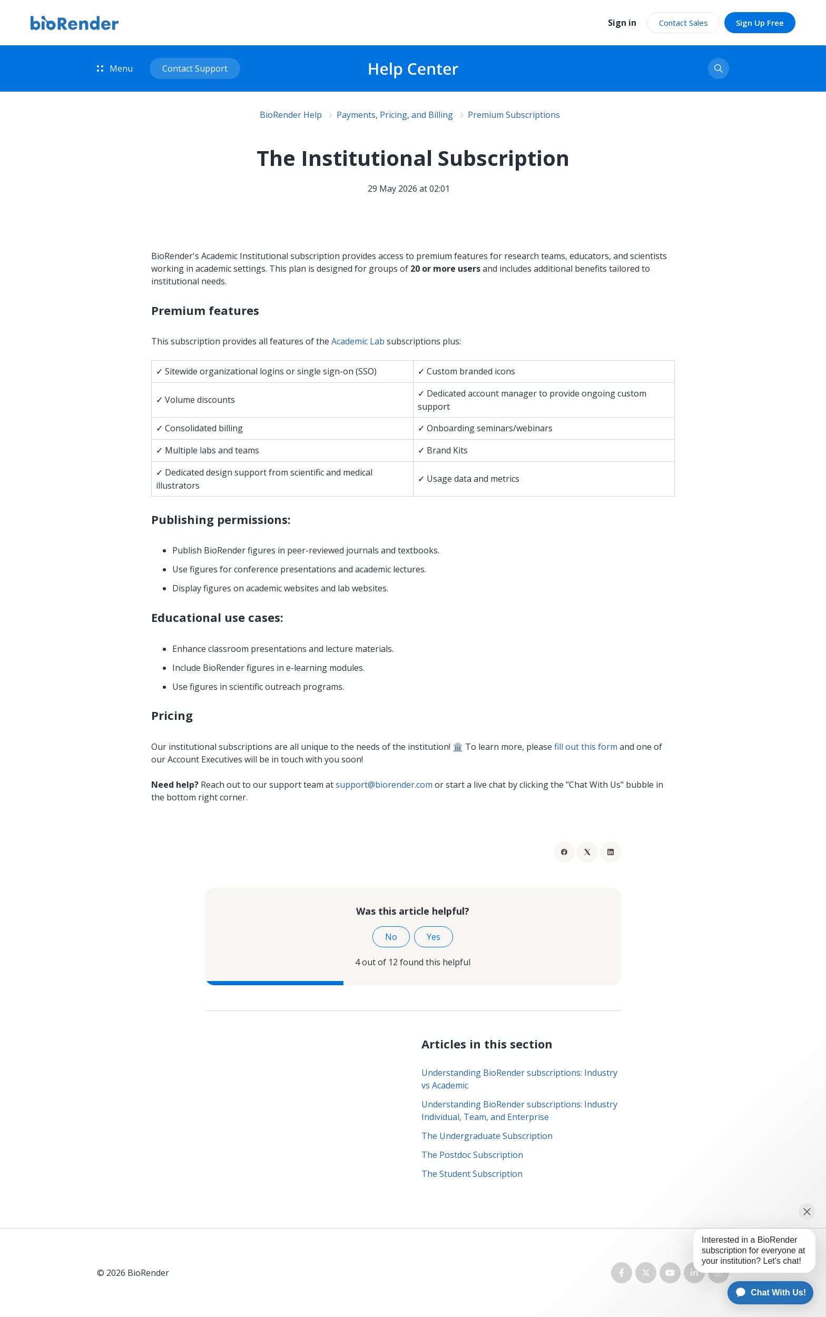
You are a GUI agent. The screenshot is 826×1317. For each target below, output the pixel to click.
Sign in (622, 22)
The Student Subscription (472, 1174)
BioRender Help (291, 115)
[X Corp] (587, 852)
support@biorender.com (384, 784)
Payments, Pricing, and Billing (395, 115)
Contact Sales (683, 22)
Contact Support (195, 68)
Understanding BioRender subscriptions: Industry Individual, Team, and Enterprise (519, 1110)
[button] (718, 68)
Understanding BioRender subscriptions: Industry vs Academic (519, 1079)
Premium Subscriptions (514, 115)
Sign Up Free (760, 22)
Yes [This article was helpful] (433, 937)
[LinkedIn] (610, 852)
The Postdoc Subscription (472, 1155)
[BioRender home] (75, 23)
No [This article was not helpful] (391, 937)
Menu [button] (115, 68)
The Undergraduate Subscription (487, 1136)
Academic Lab (359, 341)
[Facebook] (564, 852)
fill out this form (585, 746)
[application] (765, 1293)
